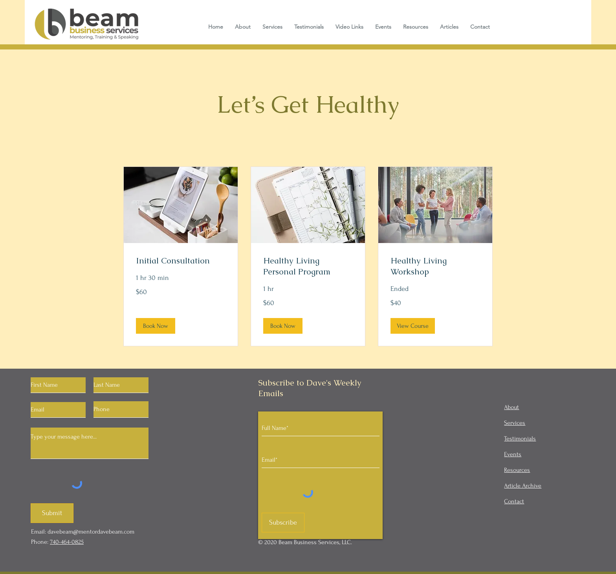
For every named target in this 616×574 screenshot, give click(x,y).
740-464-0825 (67, 541)
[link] (181, 260)
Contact (514, 501)
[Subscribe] (283, 522)
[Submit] (52, 513)
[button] (155, 326)
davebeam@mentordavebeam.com (91, 531)
